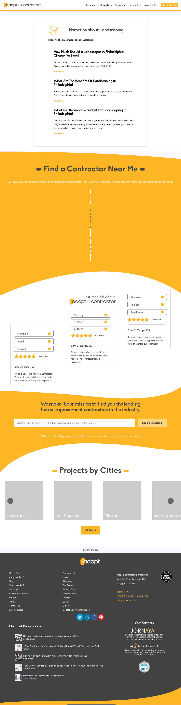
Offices (12, 602)
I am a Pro (135, 5)
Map (11, 581)
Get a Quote (169, 5)
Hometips (106, 5)
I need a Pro (151, 5)
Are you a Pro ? (16, 577)
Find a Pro (14, 573)
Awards (66, 598)
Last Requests (16, 610)
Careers (66, 606)
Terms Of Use (69, 590)
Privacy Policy (69, 594)
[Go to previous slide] (10, 501)
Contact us (14, 606)
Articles (90, 5)
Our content (69, 573)
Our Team (68, 585)
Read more (59, 72)
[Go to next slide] (171, 501)
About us (67, 581)
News (65, 577)
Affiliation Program (18, 594)
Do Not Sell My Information (76, 610)
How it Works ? (16, 585)
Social (66, 602)
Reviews (120, 5)
